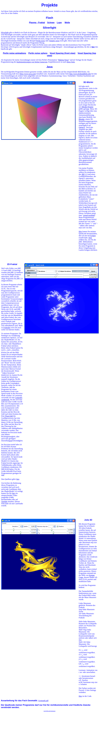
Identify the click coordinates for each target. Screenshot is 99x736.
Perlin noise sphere (37, 53)
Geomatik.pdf (43, 701)
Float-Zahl (9, 416)
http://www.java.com (27, 74)
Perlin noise (40, 41)
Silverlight (5, 33)
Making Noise (63, 60)
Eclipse (93, 236)
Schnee (51, 22)
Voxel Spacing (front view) (62, 53)
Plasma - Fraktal (37, 22)
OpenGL (82, 127)
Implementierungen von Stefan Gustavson (31, 62)
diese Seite (71, 62)
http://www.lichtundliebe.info (80, 74)
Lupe (59, 22)
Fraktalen (6, 328)
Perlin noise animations (14, 53)
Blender (81, 119)
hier (17, 479)
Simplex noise (54, 41)
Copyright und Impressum (49, 711)
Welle (67, 22)
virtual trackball (89, 215)
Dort (90, 238)
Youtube (4, 501)
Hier (80, 231)
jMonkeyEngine (87, 107)
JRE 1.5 (84, 174)
